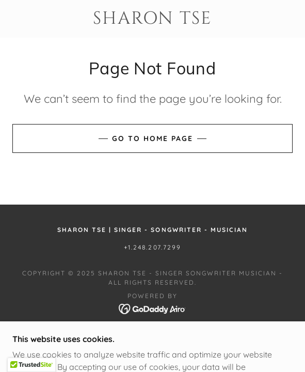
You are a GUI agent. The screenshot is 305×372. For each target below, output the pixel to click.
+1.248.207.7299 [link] (152, 247)
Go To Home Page (152, 138)
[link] (152, 18)
